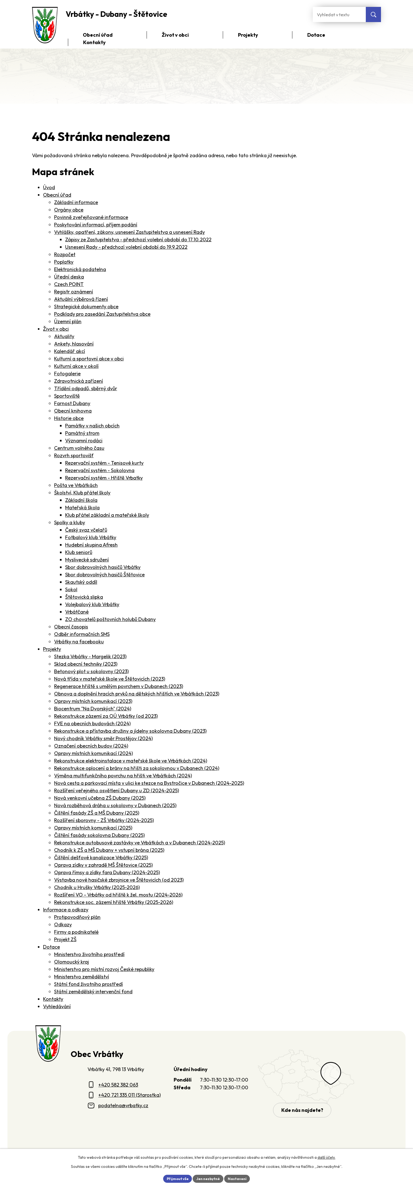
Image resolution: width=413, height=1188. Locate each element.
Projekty (52, 649)
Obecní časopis (71, 627)
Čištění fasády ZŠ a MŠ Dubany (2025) (96, 813)
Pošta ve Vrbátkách (76, 485)
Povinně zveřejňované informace (91, 217)
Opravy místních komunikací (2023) (93, 701)
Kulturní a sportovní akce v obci (89, 358)
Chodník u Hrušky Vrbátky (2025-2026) (97, 887)
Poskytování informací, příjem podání (95, 224)
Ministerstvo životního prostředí (89, 954)
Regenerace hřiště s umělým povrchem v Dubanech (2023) (118, 686)
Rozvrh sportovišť (74, 455)
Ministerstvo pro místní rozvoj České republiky (104, 969)
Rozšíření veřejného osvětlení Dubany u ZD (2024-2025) (116, 790)
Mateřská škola (82, 507)
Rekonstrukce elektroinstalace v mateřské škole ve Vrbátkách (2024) (130, 761)
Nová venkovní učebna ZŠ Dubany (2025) (99, 798)
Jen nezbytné (208, 1178)
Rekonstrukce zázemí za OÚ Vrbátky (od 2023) (106, 716)
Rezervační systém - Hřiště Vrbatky (104, 478)
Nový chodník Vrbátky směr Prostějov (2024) (103, 738)
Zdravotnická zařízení (78, 381)
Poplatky (63, 262)
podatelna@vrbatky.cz (123, 1105)
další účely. (326, 1156)
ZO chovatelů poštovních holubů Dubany (110, 619)
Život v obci (56, 329)
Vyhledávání (57, 1006)
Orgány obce (68, 210)
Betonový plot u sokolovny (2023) (91, 671)
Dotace (51, 947)
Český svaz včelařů (86, 530)
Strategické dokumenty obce (86, 306)
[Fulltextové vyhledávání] (339, 14)
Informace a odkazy (65, 909)
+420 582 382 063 (118, 1085)
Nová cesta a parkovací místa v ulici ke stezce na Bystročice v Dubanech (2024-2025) (149, 783)
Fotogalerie (67, 373)
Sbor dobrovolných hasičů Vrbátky (103, 567)
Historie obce (69, 418)
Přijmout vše (175, 1178)
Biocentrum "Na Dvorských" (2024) (92, 708)
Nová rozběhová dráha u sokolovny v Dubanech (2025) (115, 805)
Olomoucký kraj (71, 962)
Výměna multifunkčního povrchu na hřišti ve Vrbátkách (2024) (123, 775)
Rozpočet (64, 254)
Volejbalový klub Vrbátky (92, 604)
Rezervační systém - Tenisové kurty (104, 463)
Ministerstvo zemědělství (81, 976)
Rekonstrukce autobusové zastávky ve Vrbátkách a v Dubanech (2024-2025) (139, 842)
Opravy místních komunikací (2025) (93, 828)
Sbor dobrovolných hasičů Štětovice (105, 574)
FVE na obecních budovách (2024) (92, 723)
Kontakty (53, 999)
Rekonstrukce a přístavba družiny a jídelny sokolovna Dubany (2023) (130, 731)
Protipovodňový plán (77, 917)
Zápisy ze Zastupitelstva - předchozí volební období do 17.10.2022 (138, 239)
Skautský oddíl (81, 582)
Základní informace (76, 202)
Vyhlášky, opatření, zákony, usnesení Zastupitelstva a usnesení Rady (129, 232)
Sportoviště (67, 396)
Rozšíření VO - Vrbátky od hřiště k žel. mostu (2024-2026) (118, 895)
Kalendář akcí (69, 351)
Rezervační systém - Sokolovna (99, 470)
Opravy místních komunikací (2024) (93, 753)
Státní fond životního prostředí (88, 984)
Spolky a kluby (69, 522)
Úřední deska (69, 277)
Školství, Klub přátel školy (82, 492)
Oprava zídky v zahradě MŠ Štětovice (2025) (103, 865)
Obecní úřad (57, 195)
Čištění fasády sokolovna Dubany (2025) (99, 835)
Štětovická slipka (84, 597)
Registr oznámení (73, 291)
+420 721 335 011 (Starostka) (129, 1095)
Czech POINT (69, 284)
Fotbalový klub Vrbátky (90, 537)
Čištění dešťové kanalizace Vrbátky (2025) (101, 857)
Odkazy (63, 924)
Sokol (71, 589)
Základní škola (81, 500)
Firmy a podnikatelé (76, 932)
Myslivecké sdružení (87, 559)
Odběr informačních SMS (82, 634)
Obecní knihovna (73, 411)
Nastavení (240, 1178)
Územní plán (67, 321)
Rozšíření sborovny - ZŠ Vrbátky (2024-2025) (104, 820)
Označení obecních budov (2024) (91, 746)
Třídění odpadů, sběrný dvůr (85, 388)
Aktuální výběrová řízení (81, 299)
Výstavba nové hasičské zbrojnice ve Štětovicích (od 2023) (119, 880)
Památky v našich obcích (92, 425)
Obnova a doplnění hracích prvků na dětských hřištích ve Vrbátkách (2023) (136, 694)
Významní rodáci (83, 440)
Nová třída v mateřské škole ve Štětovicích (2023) (109, 679)
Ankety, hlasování (74, 344)
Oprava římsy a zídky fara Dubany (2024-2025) (107, 872)
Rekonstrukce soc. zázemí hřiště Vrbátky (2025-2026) (113, 902)
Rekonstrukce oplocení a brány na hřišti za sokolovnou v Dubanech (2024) (136, 768)
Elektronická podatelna (80, 269)
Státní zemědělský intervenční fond (93, 991)
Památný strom (82, 433)
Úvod (49, 187)
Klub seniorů (78, 552)
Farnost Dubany (72, 403)
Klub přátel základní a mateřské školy (107, 515)
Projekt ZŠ (65, 939)
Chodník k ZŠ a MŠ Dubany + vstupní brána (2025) (109, 850)
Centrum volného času (79, 448)
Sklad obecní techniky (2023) (85, 664)
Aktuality (64, 336)
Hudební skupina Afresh (91, 545)
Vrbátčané (77, 612)
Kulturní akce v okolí (76, 366)
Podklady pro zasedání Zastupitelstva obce (102, 314)
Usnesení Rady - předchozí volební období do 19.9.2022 (126, 247)
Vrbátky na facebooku (79, 641)
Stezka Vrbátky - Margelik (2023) (90, 656)
